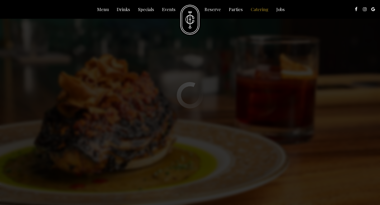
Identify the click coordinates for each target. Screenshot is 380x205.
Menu (103, 9)
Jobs (280, 9)
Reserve (213, 9)
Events (168, 9)
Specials (146, 9)
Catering (259, 9)
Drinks (123, 9)
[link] (190, 20)
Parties (236, 9)
